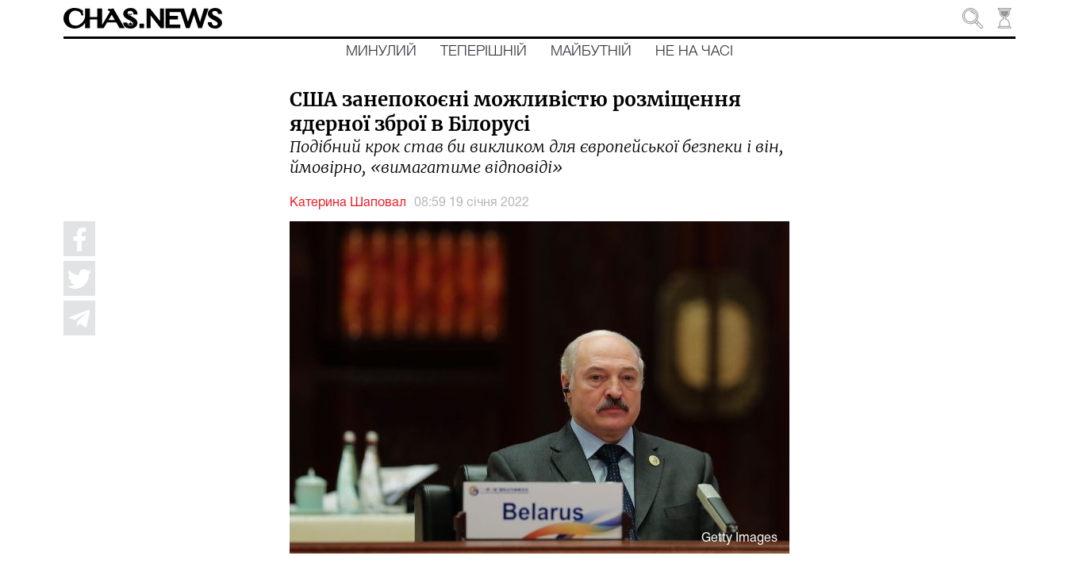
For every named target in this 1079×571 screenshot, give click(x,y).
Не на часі (694, 51)
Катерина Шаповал (348, 203)
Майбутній (591, 51)
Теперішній (483, 51)
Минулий (381, 51)
